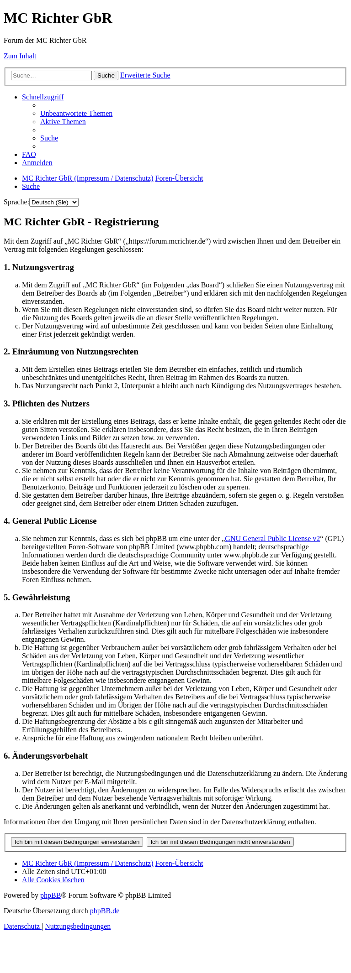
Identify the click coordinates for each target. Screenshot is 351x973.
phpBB (50, 895)
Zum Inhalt (20, 56)
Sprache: (16, 202)
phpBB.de (104, 911)
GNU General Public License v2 (272, 538)
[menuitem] (76, 113)
